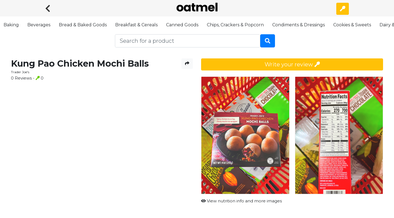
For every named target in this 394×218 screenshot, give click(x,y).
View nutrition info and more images (241, 200)
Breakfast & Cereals (136, 24)
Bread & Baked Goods (83, 24)
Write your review (292, 64)
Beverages (38, 24)
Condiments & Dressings (298, 24)
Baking (11, 24)
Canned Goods (182, 24)
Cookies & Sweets (352, 24)
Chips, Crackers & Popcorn (235, 24)
